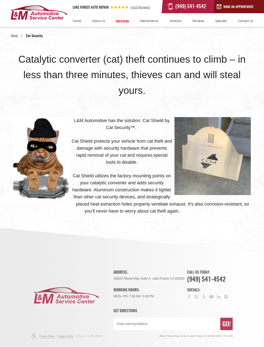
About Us (98, 21)
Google (196, 296)
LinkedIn (219, 296)
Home (77, 21)
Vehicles (175, 21)
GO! (226, 324)
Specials (221, 21)
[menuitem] (77, 21)
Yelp (204, 296)
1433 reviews (140, 7)
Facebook (189, 296)
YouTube (211, 296)
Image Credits (65, 336)
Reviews (198, 21)
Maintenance (149, 21)
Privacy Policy (46, 336)
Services (122, 21)
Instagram (226, 296)
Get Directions (125, 311)
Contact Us (245, 21)
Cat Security (34, 36)
